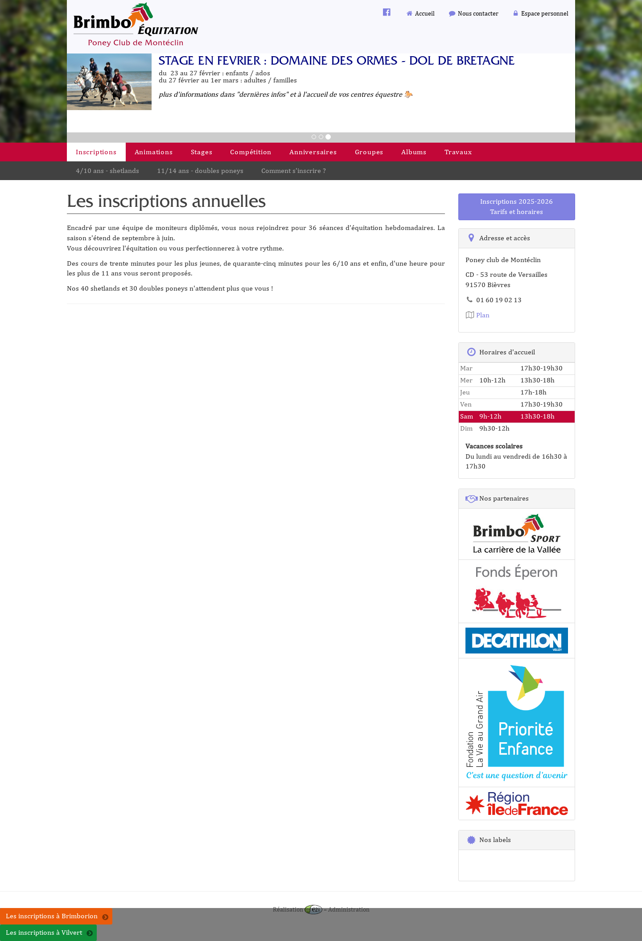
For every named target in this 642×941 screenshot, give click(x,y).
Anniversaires (313, 152)
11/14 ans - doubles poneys (200, 170)
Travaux (458, 152)
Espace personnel (540, 13)
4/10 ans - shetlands (107, 170)
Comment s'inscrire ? (293, 170)
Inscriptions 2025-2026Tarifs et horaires (516, 206)
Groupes (369, 152)
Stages (202, 152)
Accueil (420, 13)
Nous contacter (473, 13)
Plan (477, 315)
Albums (414, 152)
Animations (154, 152)
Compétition (251, 152)
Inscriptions (96, 152)
